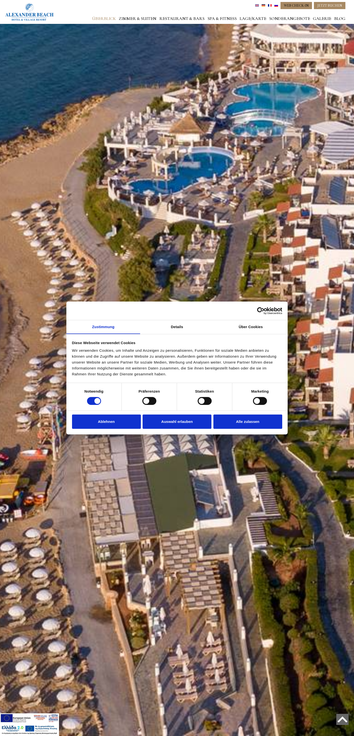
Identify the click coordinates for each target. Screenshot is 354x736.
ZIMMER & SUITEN (137, 18)
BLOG (339, 18)
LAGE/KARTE (253, 18)
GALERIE (322, 18)
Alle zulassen (247, 421)
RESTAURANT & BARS (182, 18)
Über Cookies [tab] (251, 326)
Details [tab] (177, 326)
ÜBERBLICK (104, 18)
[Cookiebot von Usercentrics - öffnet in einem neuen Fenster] (260, 310)
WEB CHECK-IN (296, 5)
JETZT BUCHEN (329, 5)
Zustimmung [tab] (103, 326)
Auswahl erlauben (177, 421)
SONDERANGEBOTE (289, 18)
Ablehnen (106, 421)
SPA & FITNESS (222, 18)
